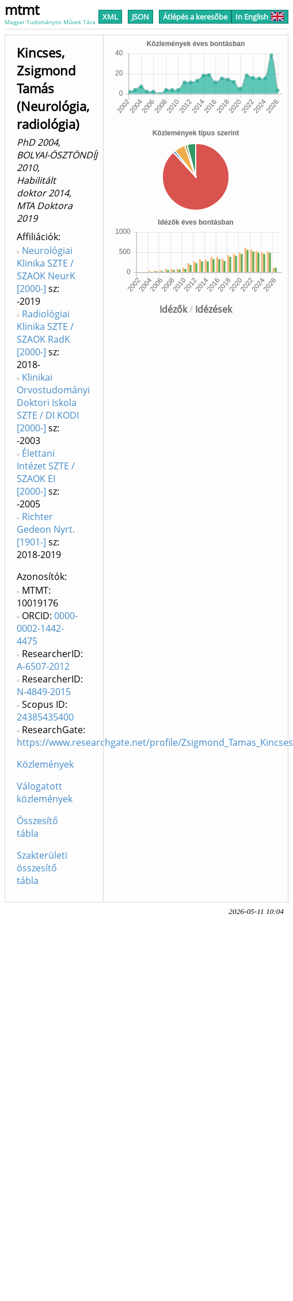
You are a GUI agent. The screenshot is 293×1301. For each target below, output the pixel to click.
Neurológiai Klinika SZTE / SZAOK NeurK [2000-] (46, 269)
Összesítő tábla (37, 827)
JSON (140, 17)
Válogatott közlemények (45, 792)
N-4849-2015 (44, 691)
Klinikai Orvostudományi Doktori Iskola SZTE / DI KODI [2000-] (53, 402)
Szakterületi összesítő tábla (42, 868)
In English (259, 17)
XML (110, 17)
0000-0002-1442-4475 (47, 628)
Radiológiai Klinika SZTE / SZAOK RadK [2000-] (45, 333)
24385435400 (45, 717)
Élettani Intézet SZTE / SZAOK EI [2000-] (46, 472)
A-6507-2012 (43, 666)
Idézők (173, 309)
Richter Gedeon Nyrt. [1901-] (46, 529)
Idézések (213, 309)
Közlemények (45, 764)
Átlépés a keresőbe (195, 17)
